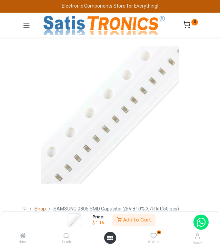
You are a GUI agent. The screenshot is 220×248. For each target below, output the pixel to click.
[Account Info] (197, 236)
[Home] (23, 236)
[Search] (66, 236)
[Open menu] (110, 238)
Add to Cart (134, 219)
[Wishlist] (154, 236)
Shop (40, 208)
